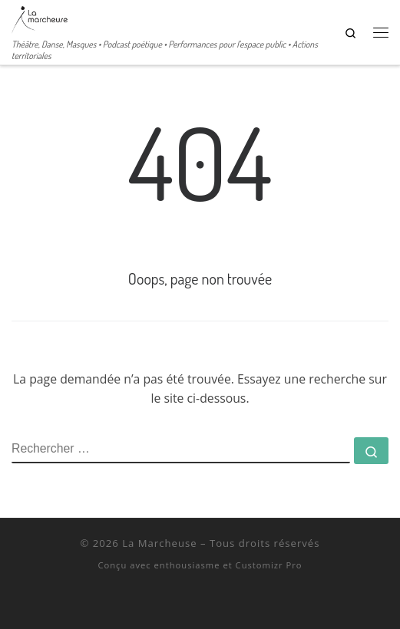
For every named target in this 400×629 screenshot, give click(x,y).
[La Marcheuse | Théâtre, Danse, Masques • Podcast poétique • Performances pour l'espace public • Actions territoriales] (40, 18)
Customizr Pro (269, 565)
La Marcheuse (159, 543)
